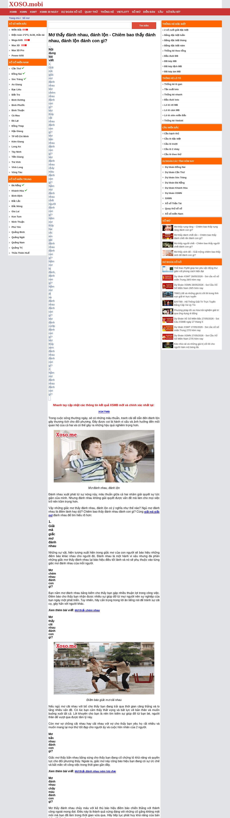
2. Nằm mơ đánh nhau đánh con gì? (73, 92)
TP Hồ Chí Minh (20, 136)
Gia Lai (15, 211)
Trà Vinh (16, 162)
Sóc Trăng (17, 79)
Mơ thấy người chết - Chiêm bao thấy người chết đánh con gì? (88, 792)
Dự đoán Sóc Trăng (176, 177)
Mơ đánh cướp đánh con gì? (73, 85)
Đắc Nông (17, 206)
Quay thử (91, 11)
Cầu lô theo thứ (172, 154)
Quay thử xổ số (173, 208)
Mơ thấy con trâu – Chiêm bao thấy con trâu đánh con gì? (85, 787)
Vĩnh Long (17, 167)
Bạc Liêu (16, 89)
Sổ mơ (136, 11)
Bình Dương (18, 100)
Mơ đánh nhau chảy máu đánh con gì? (79, 67)
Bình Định (17, 195)
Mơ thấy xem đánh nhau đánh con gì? (78, 88)
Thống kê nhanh (173, 94)
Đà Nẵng (16, 185)
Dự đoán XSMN (173, 193)
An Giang (17, 84)
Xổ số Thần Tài (173, 203)
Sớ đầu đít (173, 11)
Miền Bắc (17, 29)
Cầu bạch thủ (171, 133)
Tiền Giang (18, 156)
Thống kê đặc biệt (174, 24)
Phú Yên (16, 227)
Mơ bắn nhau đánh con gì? (72, 63)
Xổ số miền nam (19, 62)
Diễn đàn (149, 11)
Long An (16, 146)
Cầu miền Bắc (170, 127)
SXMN (168, 198)
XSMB (13, 11)
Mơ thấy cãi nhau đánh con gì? (75, 60)
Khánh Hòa (18, 190)
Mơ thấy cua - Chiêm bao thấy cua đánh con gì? (80, 782)
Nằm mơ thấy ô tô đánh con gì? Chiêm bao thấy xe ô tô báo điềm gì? (91, 808)
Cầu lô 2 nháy (171, 149)
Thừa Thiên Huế (20, 253)
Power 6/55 (18, 55)
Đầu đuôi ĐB (171, 56)
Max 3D (16, 45)
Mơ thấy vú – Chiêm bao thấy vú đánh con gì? (79, 803)
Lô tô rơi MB (171, 105)
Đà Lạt (15, 120)
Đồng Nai (17, 74)
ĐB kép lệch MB (173, 66)
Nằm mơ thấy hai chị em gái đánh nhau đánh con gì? (87, 74)
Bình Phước (18, 105)
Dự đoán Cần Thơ (175, 172)
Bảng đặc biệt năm (174, 45)
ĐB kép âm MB (172, 71)
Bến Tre (16, 94)
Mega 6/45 (17, 40)
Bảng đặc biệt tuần (174, 35)
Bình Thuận (18, 110)
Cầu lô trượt (171, 144)
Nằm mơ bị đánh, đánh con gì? (74, 78)
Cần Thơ (16, 68)
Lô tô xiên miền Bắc (175, 115)
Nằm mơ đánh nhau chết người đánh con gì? (82, 71)
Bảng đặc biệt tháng (175, 40)
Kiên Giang (18, 141)
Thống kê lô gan (173, 84)
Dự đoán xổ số (71, 11)
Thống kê (107, 11)
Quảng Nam (18, 242)
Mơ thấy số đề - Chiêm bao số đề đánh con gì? (79, 776)
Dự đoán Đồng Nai (175, 167)
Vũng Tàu (17, 172)
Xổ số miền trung (20, 179)
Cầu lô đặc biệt (172, 138)
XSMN (23, 11)
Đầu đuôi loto (171, 99)
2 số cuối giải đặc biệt (176, 30)
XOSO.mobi (26, 4)
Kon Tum (16, 216)
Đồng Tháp (18, 126)
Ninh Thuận (18, 221)
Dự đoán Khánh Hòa (176, 188)
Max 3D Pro (18, 50)
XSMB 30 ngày (49, 11)
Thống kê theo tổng (175, 50)
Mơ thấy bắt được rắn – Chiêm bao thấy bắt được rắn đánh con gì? (90, 814)
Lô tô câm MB (172, 110)
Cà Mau (16, 115)
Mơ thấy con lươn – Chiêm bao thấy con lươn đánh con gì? (86, 798)
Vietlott (123, 11)
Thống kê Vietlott (173, 120)
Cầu (160, 11)
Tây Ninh (16, 151)
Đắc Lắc (16, 201)
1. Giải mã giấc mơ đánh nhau (70, 53)
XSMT (33, 11)
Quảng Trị (17, 247)
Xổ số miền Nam (174, 213)
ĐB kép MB (170, 61)
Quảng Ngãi (18, 237)
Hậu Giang (17, 131)
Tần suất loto (171, 89)
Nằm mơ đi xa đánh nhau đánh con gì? (79, 81)
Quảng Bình (18, 232)
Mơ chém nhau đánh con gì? (73, 56)
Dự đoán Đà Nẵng (175, 182)
